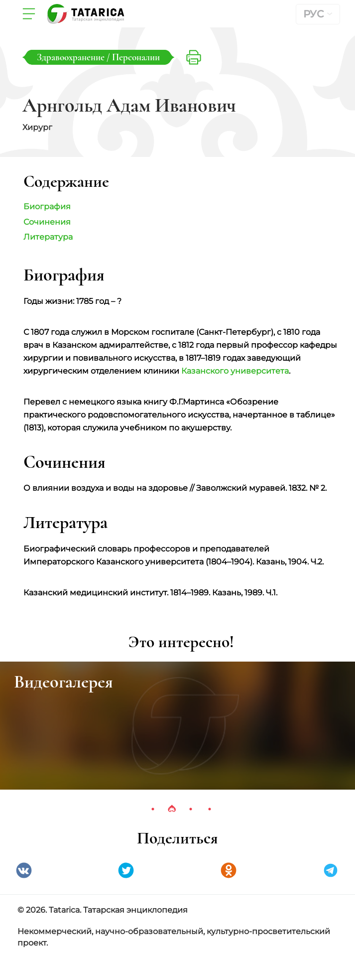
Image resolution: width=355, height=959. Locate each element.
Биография (47, 206)
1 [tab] (152, 809)
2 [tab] (171, 809)
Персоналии (136, 57)
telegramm (331, 870)
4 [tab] (209, 809)
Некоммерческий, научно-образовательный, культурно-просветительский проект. (173, 937)
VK (24, 870)
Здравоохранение (72, 57)
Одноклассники (229, 870)
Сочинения (47, 222)
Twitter (126, 870)
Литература (48, 237)
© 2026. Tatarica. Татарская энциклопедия (102, 910)
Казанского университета (235, 371)
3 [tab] (190, 809)
